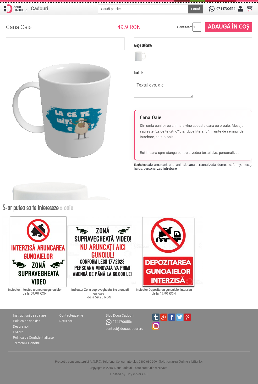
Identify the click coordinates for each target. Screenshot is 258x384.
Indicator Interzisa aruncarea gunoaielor (34, 289)
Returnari (66, 321)
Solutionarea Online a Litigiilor (181, 361)
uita (172, 165)
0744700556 (119, 322)
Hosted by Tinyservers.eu (129, 374)
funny (236, 165)
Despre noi (20, 326)
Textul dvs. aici (163, 87)
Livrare (18, 332)
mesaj (246, 165)
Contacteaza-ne (71, 315)
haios (138, 168)
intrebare (170, 168)
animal (181, 165)
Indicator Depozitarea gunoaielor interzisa (164, 289)
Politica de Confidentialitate (33, 337)
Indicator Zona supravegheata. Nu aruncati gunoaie (100, 291)
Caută (195, 9)
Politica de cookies (26, 321)
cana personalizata (201, 165)
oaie (149, 165)
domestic (224, 165)
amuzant (160, 165)
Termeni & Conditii (26, 343)
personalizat (152, 168)
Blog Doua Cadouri (119, 315)
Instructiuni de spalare (29, 315)
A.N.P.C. (96, 361)
